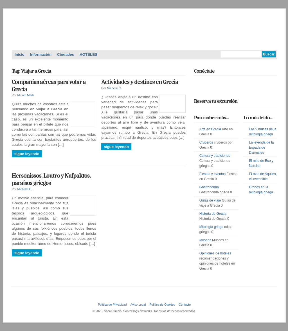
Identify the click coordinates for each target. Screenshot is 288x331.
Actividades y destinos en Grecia (139, 82)
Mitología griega (211, 227)
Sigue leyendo (26, 154)
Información (40, 54)
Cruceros (206, 142)
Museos (205, 240)
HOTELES (88, 54)
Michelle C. (114, 88)
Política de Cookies (162, 304)
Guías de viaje (210, 200)
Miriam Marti (25, 95)
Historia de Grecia (212, 214)
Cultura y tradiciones (214, 156)
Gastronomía (209, 187)
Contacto (185, 304)
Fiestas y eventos (212, 174)
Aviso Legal (138, 304)
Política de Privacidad (112, 304)
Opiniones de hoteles (215, 253)
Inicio (19, 54)
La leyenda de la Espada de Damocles (261, 147)
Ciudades (65, 54)
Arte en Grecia (210, 129)
